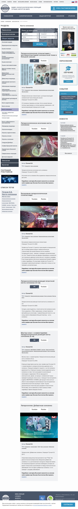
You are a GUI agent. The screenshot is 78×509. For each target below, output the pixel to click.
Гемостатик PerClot (50, 349)
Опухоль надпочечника (8, 132)
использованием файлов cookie (42, 505)
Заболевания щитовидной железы (9, 99)
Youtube (43, 61)
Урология (71, 16)
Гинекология (8, 16)
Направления (8, 21)
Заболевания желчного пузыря (8, 82)
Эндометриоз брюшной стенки (9, 150)
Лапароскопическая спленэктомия (46, 90)
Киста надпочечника (8, 103)
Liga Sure (9, 205)
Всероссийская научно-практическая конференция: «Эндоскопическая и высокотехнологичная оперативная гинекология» (68, 128)
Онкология (60, 16)
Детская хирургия (7, 156)
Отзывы (40, 1)
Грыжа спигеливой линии (9, 65)
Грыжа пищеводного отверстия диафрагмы (8, 53)
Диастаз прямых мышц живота (8, 69)
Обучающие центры (47, 1)
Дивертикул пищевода (8, 78)
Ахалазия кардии (7, 42)
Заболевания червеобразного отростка (9, 95)
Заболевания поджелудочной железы (9, 90)
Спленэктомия (5, 118)
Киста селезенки (7, 109)
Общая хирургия (45, 16)
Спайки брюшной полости (9, 145)
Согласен (68, 504)
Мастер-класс (6, 196)
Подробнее (68, 112)
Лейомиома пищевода (8, 126)
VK (34, 61)
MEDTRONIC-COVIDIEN (35, 349)
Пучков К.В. (7, 192)
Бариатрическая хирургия (9, 45)
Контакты (61, 1)
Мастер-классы (33, 1)
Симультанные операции (9, 153)
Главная (2, 21)
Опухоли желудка (7, 129)
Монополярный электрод (7, 209)
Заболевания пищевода (9, 86)
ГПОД (14, 207)
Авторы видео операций (23, 1)
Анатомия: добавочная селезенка (8, 113)
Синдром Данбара (7, 142)
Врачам (14, 1)
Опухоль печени (6, 136)
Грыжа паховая (6, 48)
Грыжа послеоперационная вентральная (8, 57)
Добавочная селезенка (7, 211)
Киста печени (6, 106)
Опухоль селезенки (7, 139)
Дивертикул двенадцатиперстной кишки (8, 74)
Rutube (43, 129)
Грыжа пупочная (6, 62)
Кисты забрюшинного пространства (8, 122)
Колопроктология (25, 16)
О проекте (4, 1)
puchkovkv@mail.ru (59, 496)
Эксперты (9, 1)
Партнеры (56, 1)
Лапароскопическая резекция (10, 115)
